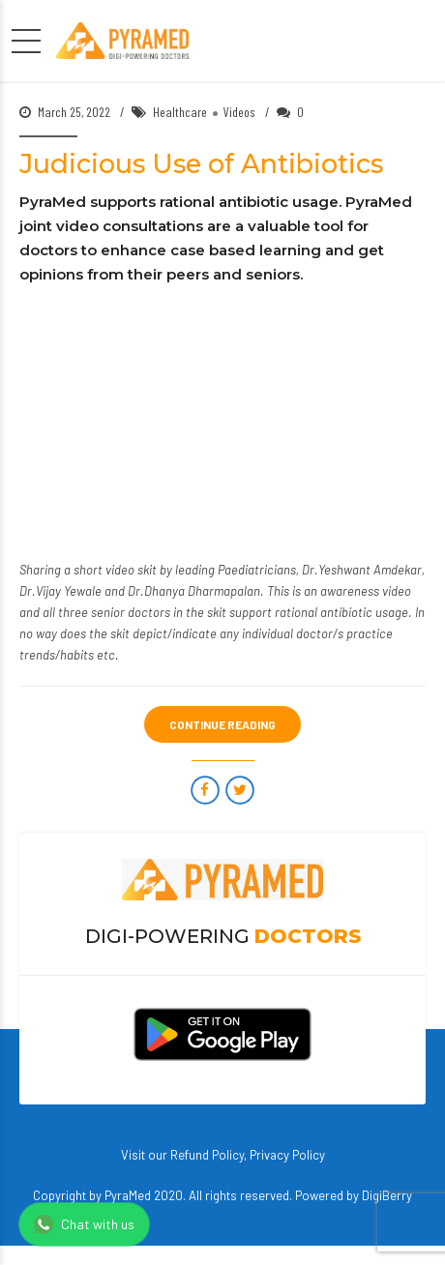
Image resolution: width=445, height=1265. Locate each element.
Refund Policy (207, 1154)
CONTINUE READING (222, 724)
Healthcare (180, 111)
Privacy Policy (287, 1154)
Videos (239, 111)
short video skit (115, 569)
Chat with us (84, 1224)
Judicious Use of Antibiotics (201, 164)
